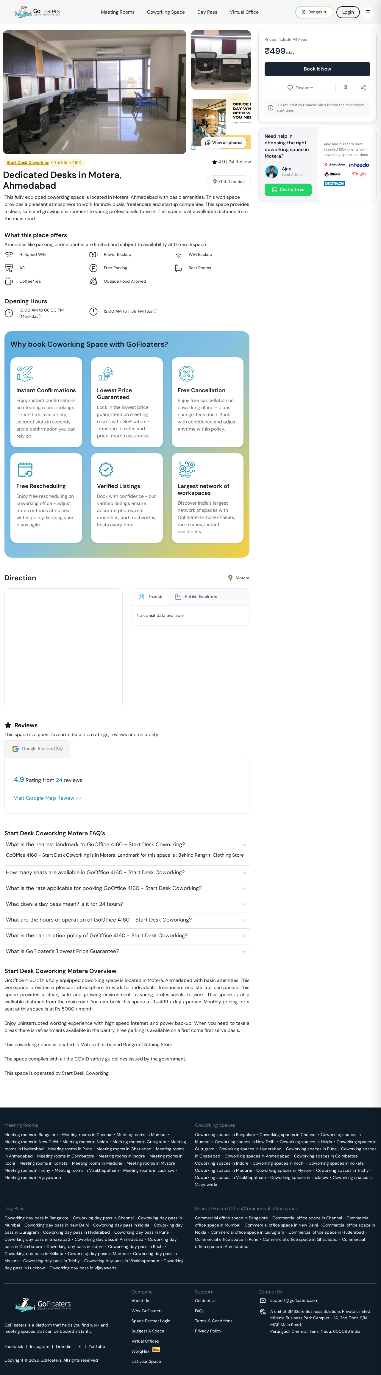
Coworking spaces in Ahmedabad (257, 1156)
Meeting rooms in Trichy (27, 1170)
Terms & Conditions (213, 1321)
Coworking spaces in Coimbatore (326, 1156)
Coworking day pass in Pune (141, 1232)
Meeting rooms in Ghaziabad (124, 1149)
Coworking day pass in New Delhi (56, 1225)
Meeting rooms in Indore (122, 1156)
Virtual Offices (145, 1341)
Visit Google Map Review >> (48, 798)
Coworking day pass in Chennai (103, 1218)
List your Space (146, 1361)
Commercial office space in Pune (226, 1239)
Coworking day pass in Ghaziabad (37, 1239)
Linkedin (63, 1346)
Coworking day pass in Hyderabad (76, 1232)
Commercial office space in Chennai (307, 1218)
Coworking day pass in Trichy (51, 1260)
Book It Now (317, 69)
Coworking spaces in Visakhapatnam (230, 1177)
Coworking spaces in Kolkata (336, 1163)
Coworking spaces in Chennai (288, 1134)
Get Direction (229, 181)
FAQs (199, 1310)
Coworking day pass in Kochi (135, 1246)
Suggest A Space (148, 1331)
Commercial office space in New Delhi (281, 1225)
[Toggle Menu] (368, 12)
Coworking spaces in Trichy (342, 1170)
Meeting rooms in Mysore (151, 1163)
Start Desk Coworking (28, 162)
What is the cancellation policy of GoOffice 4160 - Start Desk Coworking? (97, 935)
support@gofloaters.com (294, 1300)
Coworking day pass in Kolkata (33, 1253)
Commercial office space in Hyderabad (326, 1232)
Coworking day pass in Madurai (98, 1253)
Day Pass (207, 12)
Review (240, 162)
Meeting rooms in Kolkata (43, 1163)
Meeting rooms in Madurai (97, 1163)
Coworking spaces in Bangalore (225, 1134)
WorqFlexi (146, 1351)
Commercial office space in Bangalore (231, 1218)
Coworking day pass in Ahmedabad (109, 1239)
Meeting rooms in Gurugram (139, 1141)
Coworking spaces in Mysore (284, 1170)
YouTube (97, 1346)
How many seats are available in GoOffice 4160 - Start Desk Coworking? (95, 872)
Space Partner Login (151, 1321)
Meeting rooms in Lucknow (148, 1170)
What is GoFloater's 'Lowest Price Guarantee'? (62, 951)
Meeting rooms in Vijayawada (32, 1177)
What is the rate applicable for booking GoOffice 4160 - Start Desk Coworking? (104, 888)
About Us (140, 1300)
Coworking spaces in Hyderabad (250, 1149)
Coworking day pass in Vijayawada (83, 1268)
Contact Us (205, 1300)
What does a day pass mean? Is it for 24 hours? (64, 904)
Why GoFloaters (147, 1310)
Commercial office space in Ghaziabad (300, 1239)
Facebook (13, 1346)
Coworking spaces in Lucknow (299, 1177)
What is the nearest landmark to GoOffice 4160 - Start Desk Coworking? (95, 844)
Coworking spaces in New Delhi (245, 1141)
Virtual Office (244, 12)
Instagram (39, 1346)
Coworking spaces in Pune (311, 1149)
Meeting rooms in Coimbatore (65, 1156)
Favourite (300, 88)
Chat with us (288, 190)
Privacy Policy (208, 1331)
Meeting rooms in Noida (85, 1141)
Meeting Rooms (118, 12)
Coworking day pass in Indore (75, 1246)
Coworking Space (166, 12)
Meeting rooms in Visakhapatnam (87, 1170)
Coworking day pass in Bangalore (36, 1218)
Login (348, 12)
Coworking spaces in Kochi (278, 1163)
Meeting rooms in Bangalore (31, 1134)
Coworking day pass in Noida (121, 1225)
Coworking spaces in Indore (221, 1163)
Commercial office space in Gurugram (247, 1232)
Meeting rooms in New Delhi (31, 1141)
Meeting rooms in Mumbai (141, 1134)
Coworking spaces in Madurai (223, 1170)
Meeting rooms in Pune (70, 1149)
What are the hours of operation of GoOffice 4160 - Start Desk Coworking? (99, 919)
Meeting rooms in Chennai (87, 1134)
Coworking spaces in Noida (306, 1141)
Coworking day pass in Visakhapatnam (121, 1260)
